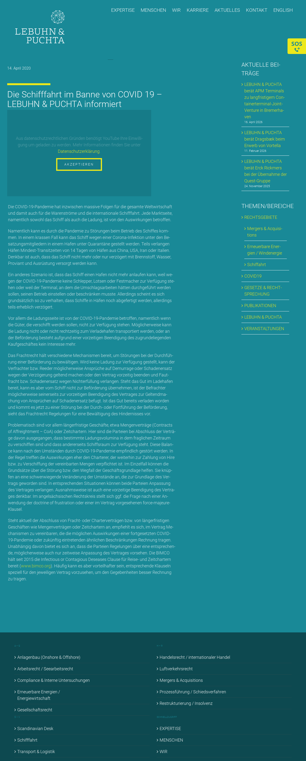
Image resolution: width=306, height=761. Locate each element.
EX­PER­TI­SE (170, 728)
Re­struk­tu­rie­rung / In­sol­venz (186, 703)
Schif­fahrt (256, 264)
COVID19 (253, 276)
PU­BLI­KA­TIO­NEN (260, 305)
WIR (163, 751)
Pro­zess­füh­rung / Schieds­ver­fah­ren (193, 691)
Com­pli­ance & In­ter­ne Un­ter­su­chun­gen (53, 680)
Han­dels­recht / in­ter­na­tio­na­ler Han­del (195, 657)
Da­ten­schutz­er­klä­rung (79, 151)
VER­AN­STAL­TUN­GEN (264, 328)
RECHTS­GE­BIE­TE (260, 217)
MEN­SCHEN (171, 740)
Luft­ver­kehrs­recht (176, 668)
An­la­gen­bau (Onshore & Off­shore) (48, 657)
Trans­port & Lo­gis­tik (36, 751)
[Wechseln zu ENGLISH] (283, 10)
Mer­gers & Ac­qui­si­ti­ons (181, 680)
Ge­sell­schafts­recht (34, 709)
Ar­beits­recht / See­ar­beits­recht (45, 668)
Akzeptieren (79, 164)
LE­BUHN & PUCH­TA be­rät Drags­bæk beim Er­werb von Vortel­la (264, 139)
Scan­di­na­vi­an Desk (35, 728)
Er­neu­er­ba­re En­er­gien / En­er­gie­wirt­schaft (38, 695)
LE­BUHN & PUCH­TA (263, 317)
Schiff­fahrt (27, 740)
